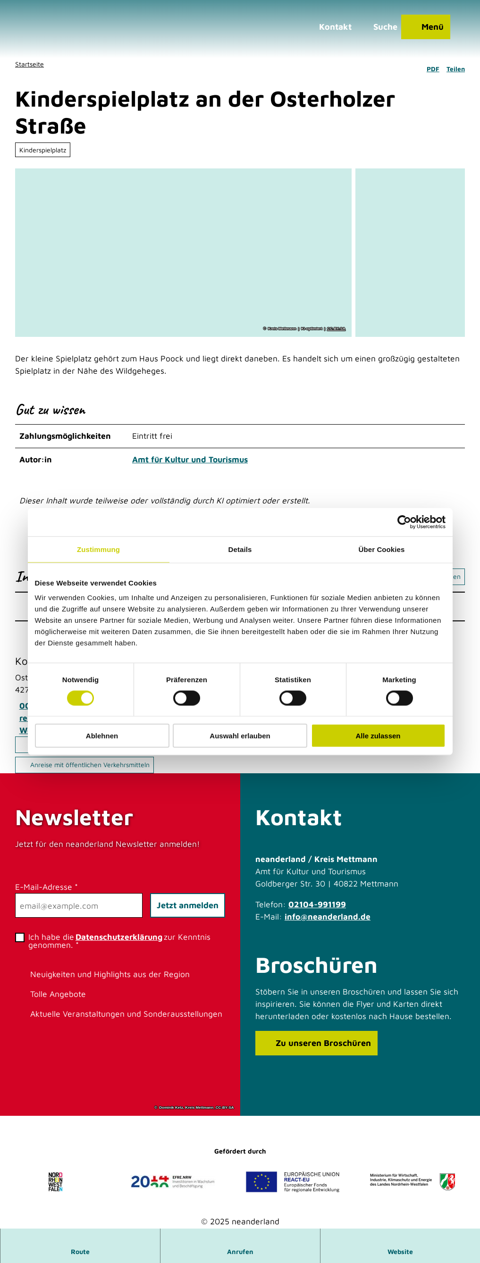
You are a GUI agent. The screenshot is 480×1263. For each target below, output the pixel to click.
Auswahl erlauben (240, 736)
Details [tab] (240, 549)
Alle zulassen (377, 736)
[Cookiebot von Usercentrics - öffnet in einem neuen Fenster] (404, 522)
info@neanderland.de (328, 916)
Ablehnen (102, 736)
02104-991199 (317, 904)
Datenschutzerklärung (119, 937)
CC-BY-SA (336, 329)
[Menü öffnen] (425, 27)
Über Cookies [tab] (382, 549)
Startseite (29, 64)
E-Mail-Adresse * (46, 887)
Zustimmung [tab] (98, 549)
